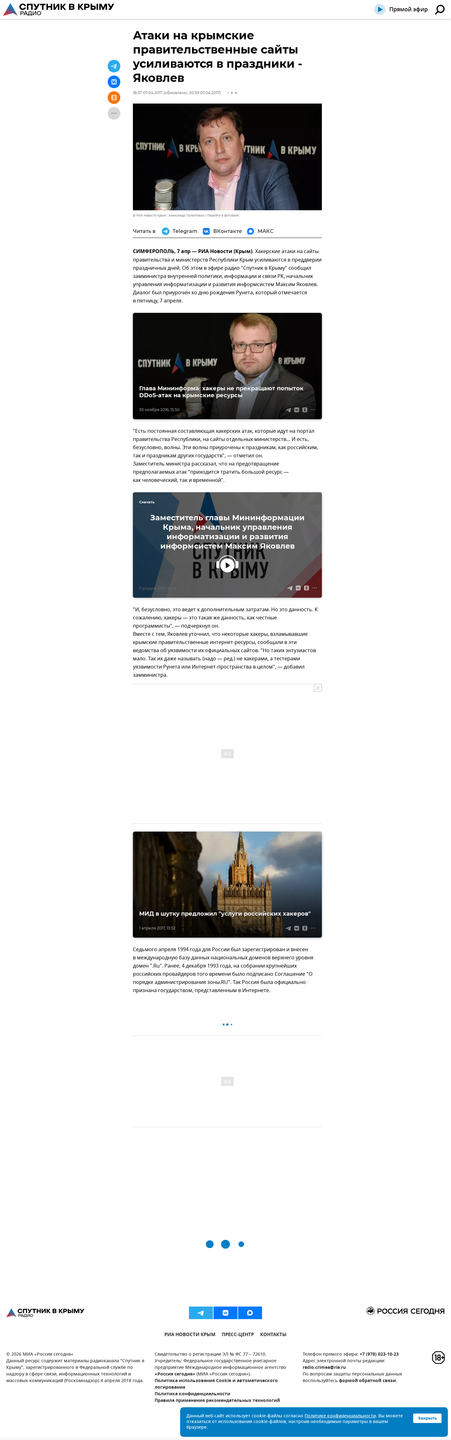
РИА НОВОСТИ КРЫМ (189, 1335)
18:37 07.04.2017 (148, 92)
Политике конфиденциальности (340, 1416)
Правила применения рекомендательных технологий (217, 1400)
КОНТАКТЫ (273, 1335)
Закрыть (427, 1417)
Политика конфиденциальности (192, 1394)
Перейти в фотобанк (223, 215)
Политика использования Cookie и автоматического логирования (216, 1384)
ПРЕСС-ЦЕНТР (238, 1335)
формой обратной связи (367, 1381)
